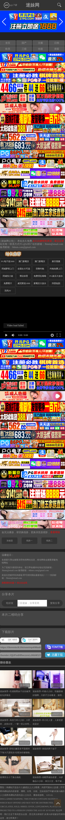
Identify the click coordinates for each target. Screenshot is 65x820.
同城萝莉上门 (8, 269)
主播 (40, 43)
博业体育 (24, 276)
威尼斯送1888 (24, 283)
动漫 (40, 49)
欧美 (7, 49)
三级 (24, 49)
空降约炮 (40, 269)
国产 (24, 43)
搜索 (56, 49)
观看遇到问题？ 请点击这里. (15, 583)
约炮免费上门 (56, 269)
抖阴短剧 (56, 283)
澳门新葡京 (24, 261)
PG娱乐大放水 (56, 276)
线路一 (29, 540)
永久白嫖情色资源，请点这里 (48, 241)
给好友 (9, 603)
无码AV (7, 290)
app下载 (10, 5)
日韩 (56, 43)
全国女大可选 (24, 269)
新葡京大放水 (40, 283)
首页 (7, 43)
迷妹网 (32, 5)
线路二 (49, 540)
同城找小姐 (8, 276)
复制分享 (55, 603)
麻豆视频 (56, 261)
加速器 (10, 540)
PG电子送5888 (7, 261)
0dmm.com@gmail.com (24, 247)
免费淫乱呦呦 (40, 276)
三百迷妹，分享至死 (28, 603)
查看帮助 (55, 532)
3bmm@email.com (54, 244)
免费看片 (8, 283)
